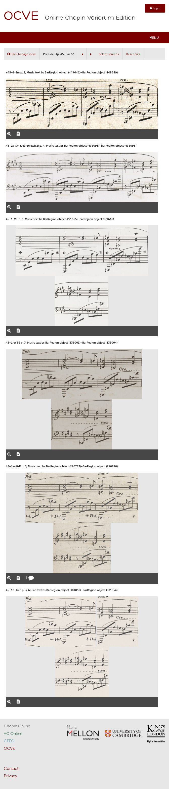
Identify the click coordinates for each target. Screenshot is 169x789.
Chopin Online (17, 726)
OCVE (21, 16)
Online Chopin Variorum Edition (90, 18)
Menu (154, 37)
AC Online (13, 733)
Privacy (10, 775)
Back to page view (21, 54)
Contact (11, 768)
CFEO (9, 740)
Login (155, 8)
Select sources (109, 54)
